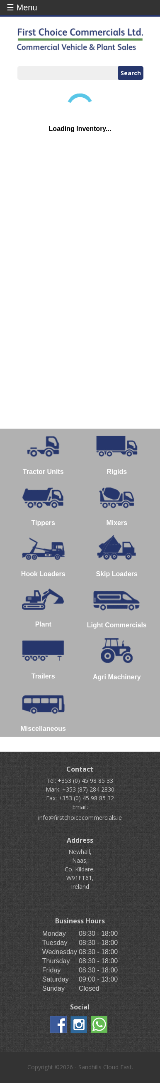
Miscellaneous (43, 710)
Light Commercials (117, 607)
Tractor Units (43, 454)
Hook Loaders (43, 556)
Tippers (43, 505)
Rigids (117, 454)
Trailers (43, 658)
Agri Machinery (117, 658)
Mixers (117, 505)
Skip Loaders (116, 556)
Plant (43, 607)
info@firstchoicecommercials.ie (80, 818)
